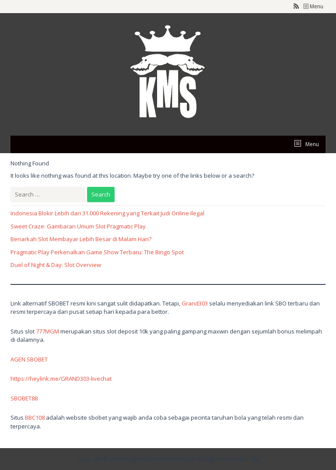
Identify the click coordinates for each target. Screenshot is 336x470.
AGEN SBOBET (29, 359)
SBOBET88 (24, 398)
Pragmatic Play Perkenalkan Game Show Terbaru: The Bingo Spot (97, 252)
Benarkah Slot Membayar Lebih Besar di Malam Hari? (80, 239)
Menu (313, 6)
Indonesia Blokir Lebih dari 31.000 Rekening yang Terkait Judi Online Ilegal (107, 213)
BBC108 (35, 417)
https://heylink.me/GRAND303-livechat (61, 378)
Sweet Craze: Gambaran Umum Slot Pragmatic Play (78, 226)
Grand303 (195, 303)
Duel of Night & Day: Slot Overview (55, 265)
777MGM (47, 331)
